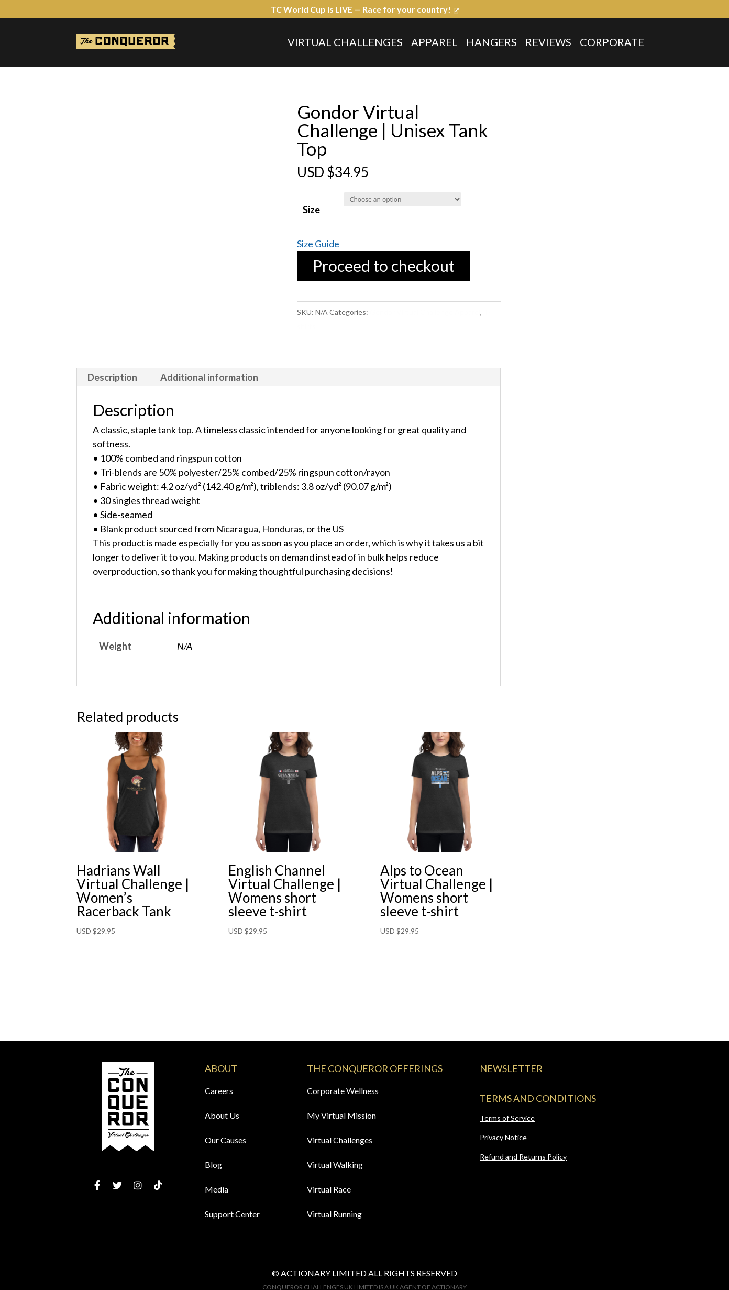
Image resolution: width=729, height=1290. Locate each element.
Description (112, 377)
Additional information (209, 377)
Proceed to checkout (384, 265)
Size (311, 209)
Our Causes (225, 1140)
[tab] (112, 377)
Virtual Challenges (345, 42)
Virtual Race (329, 1189)
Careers (219, 1091)
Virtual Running (334, 1214)
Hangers (491, 42)
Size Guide (318, 243)
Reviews (548, 42)
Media (216, 1189)
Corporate (612, 42)
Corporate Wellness (343, 1091)
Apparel (434, 42)
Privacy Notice (503, 1137)
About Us (222, 1115)
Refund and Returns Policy (523, 1156)
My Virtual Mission (341, 1115)
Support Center (232, 1214)
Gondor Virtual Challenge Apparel (425, 312)
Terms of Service (507, 1117)
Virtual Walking (335, 1164)
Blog (213, 1164)
